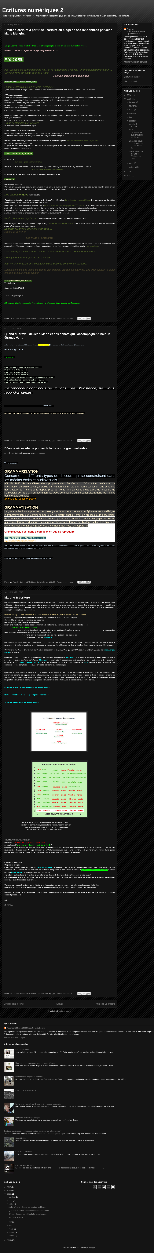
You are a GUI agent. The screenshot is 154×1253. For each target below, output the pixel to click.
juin (131, 117)
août (131, 163)
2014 (129, 95)
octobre (132, 167)
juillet (131, 121)
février (132, 106)
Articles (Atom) (65, 1011)
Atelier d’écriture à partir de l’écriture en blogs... (136, 155)
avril (131, 113)
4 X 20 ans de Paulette (24, 1165)
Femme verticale (22, 1050)
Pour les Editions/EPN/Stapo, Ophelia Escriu (136, 31)
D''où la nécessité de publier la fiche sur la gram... (136, 133)
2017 (129, 175)
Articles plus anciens (105, 1004)
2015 (129, 99)
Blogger (92, 1247)
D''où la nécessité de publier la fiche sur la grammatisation (46, 448)
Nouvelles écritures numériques (27, 1117)
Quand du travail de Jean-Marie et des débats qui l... (136, 144)
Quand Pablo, (20, 1138)
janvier (132, 102)
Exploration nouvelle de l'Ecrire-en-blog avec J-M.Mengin (38, 1104)
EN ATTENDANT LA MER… (26, 1090)
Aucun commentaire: (65, 318)
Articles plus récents (14, 1004)
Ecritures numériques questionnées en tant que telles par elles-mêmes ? (32, 1131)
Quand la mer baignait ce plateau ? (29, 1077)
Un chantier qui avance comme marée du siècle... (35, 1063)
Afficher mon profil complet (135, 62)
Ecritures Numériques (133, 77)
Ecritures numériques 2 (32, 10)
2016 (129, 172)
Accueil (59, 1004)
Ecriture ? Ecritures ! (23, 1152)
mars (131, 109)
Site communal (130, 81)
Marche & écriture (17, 597)
